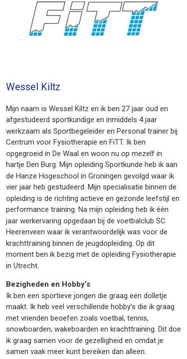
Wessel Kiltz (33, 87)
